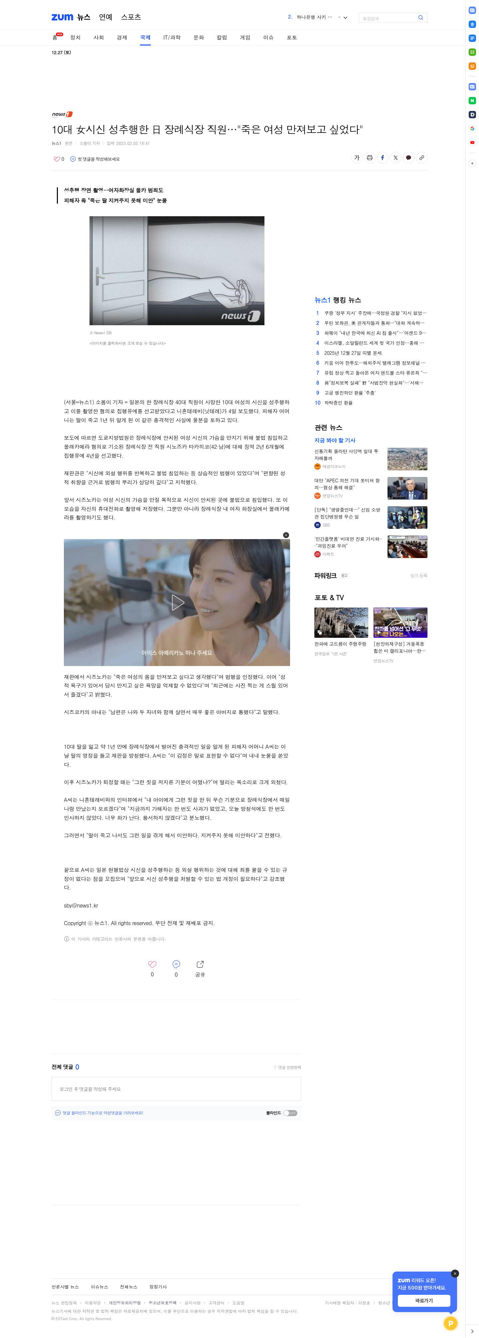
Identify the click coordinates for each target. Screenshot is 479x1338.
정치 (75, 37)
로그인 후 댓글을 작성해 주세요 (90, 1089)
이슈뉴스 (99, 1287)
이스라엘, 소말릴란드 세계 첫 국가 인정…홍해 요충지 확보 (375, 342)
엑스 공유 (395, 157)
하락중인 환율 (338, 402)
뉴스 (83, 17)
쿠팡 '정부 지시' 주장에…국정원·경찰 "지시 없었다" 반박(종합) (375, 313)
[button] (286, 535)
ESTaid (62, 1318)
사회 (98, 37)
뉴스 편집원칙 (64, 1302)
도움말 (238, 1302)
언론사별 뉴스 (65, 1287)
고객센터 (217, 1302)
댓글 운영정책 (289, 1067)
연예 (105, 17)
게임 (245, 37)
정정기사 (158, 1287)
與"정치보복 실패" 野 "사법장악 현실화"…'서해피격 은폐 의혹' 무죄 (375, 382)
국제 (145, 37)
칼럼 (222, 37)
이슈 (268, 37)
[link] (472, 86)
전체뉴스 (128, 1287)
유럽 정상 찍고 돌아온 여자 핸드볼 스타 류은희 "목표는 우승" (375, 372)
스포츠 (131, 17)
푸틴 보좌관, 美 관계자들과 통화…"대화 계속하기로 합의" (375, 323)
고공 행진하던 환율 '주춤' (350, 392)
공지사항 (193, 1302)
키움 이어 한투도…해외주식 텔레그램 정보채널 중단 (375, 362)
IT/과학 (172, 37)
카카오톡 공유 (408, 157)
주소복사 (421, 157)
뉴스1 (57, 143)
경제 (122, 37)
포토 (291, 37)
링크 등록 (418, 575)
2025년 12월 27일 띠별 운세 (353, 352)
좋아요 (59, 159)
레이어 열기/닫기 (200, 969)
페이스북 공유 (383, 157)
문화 (198, 37)
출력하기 (370, 157)
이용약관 (93, 1302)
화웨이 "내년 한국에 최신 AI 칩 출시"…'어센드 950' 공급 (375, 333)
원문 (69, 143)
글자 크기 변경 (357, 157)
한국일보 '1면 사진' (331, 653)
